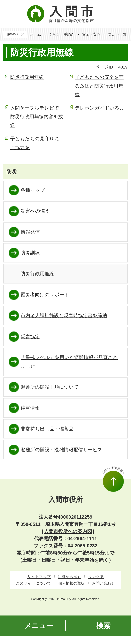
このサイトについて (33, 583)
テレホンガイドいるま (99, 108)
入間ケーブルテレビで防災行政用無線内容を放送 (36, 116)
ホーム (35, 34)
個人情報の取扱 (71, 583)
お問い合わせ (103, 583)
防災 (111, 34)
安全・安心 (91, 34)
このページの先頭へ (113, 479)
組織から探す (69, 576)
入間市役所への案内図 (68, 531)
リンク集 (96, 576)
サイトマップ (39, 576)
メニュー (38, 626)
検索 (103, 626)
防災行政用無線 (27, 77)
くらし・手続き (62, 34)
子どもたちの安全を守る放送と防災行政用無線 (99, 86)
